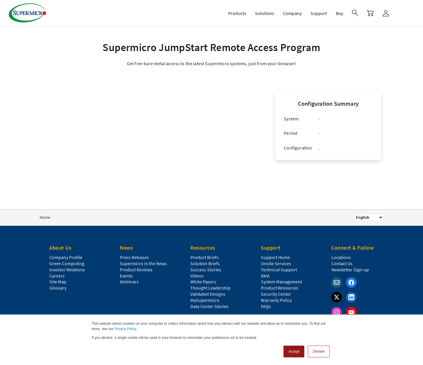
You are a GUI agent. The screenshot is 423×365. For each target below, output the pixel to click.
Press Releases (134, 257)
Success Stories (205, 270)
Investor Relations (67, 270)
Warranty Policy (276, 300)
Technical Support (279, 270)
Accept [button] (293, 351)
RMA (265, 276)
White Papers (203, 282)
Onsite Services (276, 263)
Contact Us (341, 263)
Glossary (57, 288)
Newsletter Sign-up (350, 270)
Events (126, 276)
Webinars (129, 282)
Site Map (57, 282)
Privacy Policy (125, 329)
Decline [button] (319, 351)
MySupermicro (204, 300)
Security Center (276, 294)
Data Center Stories (209, 306)
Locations (341, 257)
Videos (197, 276)
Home (45, 217)
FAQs (266, 306)
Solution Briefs (205, 263)
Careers (57, 276)
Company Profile (65, 257)
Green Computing (66, 263)
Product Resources (279, 288)
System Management (281, 282)
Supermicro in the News (143, 263)
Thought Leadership (210, 288)
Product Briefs (204, 257)
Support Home (275, 257)
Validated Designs (207, 294)
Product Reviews (136, 270)
